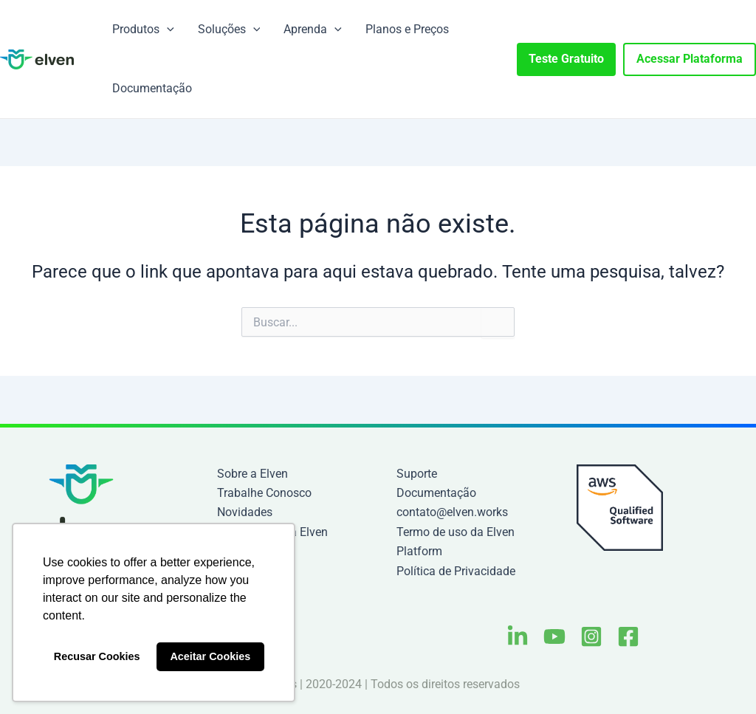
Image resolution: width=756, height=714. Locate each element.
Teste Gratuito (566, 59)
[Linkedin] (517, 636)
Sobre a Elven (252, 474)
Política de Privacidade (455, 571)
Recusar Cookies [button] (97, 656)
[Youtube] (554, 636)
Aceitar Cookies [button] (210, 656)
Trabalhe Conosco (264, 493)
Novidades (244, 512)
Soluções (229, 29)
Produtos (143, 29)
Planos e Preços (407, 29)
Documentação (152, 88)
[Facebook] (628, 636)
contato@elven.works (452, 512)
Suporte (416, 474)
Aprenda (313, 29)
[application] (166, 29)
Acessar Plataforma (689, 59)
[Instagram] (591, 636)
